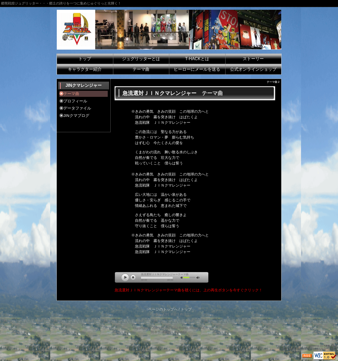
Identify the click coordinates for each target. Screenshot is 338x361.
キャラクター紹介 (85, 69)
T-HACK (167, 328)
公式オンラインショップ (253, 69)
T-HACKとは (197, 58)
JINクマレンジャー (83, 85)
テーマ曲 (141, 69)
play (126, 278)
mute (183, 278)
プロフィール (75, 101)
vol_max (198, 278)
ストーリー (253, 58)
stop (134, 278)
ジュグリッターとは (141, 58)
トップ (84, 58)
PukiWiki (299, 348)
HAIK (327, 345)
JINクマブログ (76, 115)
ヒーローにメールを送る (197, 69)
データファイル (77, 108)
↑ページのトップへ (162, 309)
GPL (326, 348)
